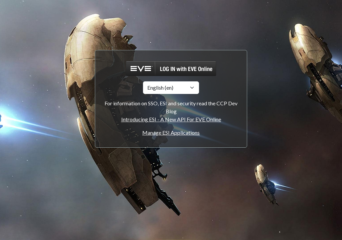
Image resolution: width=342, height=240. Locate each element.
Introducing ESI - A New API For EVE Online (171, 119)
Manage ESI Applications (171, 132)
